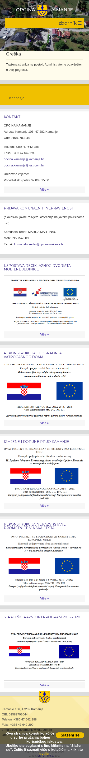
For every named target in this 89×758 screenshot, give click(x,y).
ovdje (44, 754)
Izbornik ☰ (69, 23)
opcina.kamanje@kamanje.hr (24, 159)
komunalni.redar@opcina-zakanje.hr (39, 244)
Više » (44, 189)
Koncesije (16, 98)
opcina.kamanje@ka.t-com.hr (24, 165)
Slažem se (70, 735)
